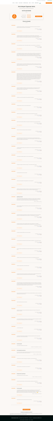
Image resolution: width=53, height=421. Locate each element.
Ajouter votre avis (38, 16)
